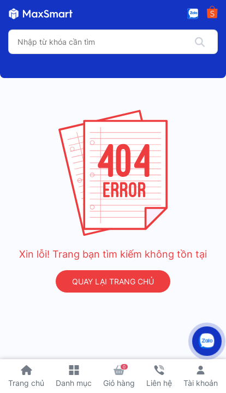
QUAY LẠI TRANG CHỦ (113, 281)
